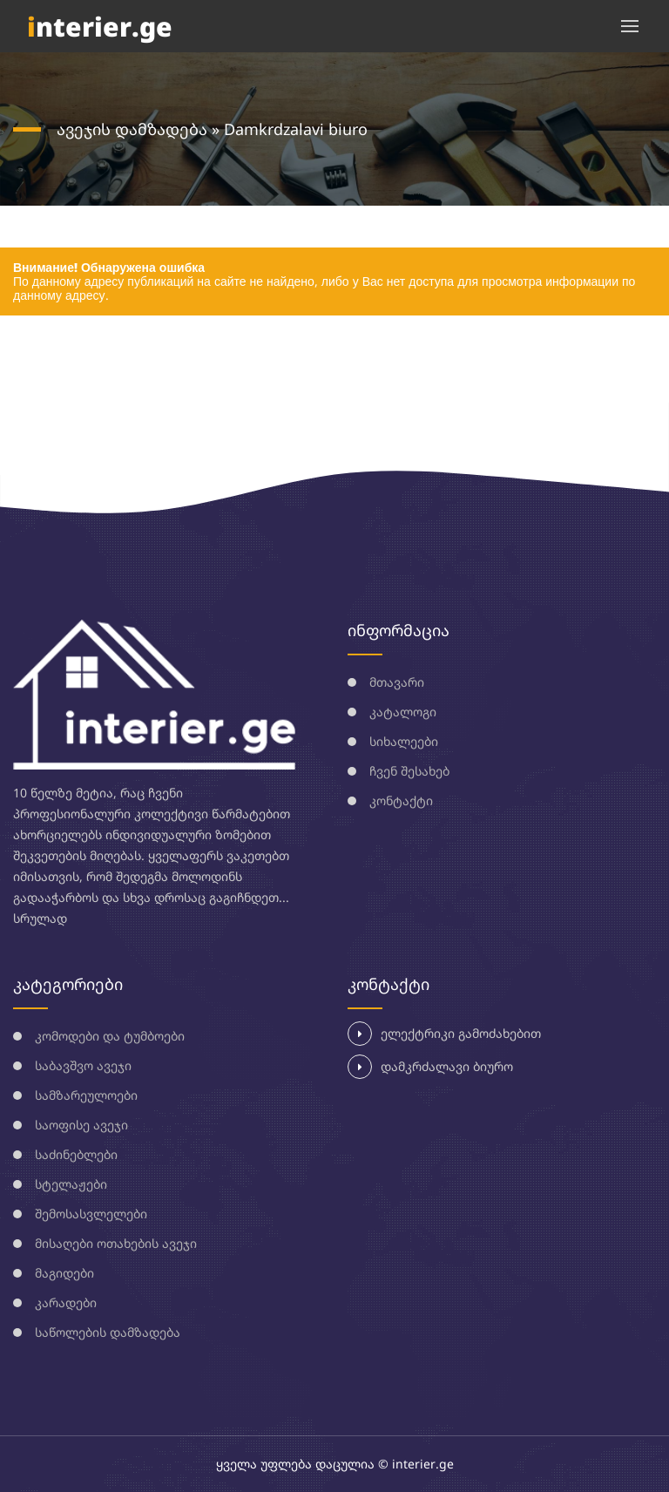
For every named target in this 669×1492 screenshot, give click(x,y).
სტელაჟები (71, 1184)
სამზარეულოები (86, 1095)
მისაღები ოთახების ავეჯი (116, 1243)
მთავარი (396, 682)
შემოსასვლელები (91, 1213)
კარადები (66, 1302)
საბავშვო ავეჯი (83, 1065)
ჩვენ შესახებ (409, 771)
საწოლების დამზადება (107, 1332)
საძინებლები (76, 1154)
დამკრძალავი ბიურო (430, 1066)
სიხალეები (403, 741)
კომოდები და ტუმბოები (110, 1035)
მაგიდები (64, 1273)
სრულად (40, 918)
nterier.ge (99, 26)
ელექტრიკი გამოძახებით (444, 1033)
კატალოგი (402, 711)
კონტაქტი (401, 800)
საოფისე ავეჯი (81, 1124)
